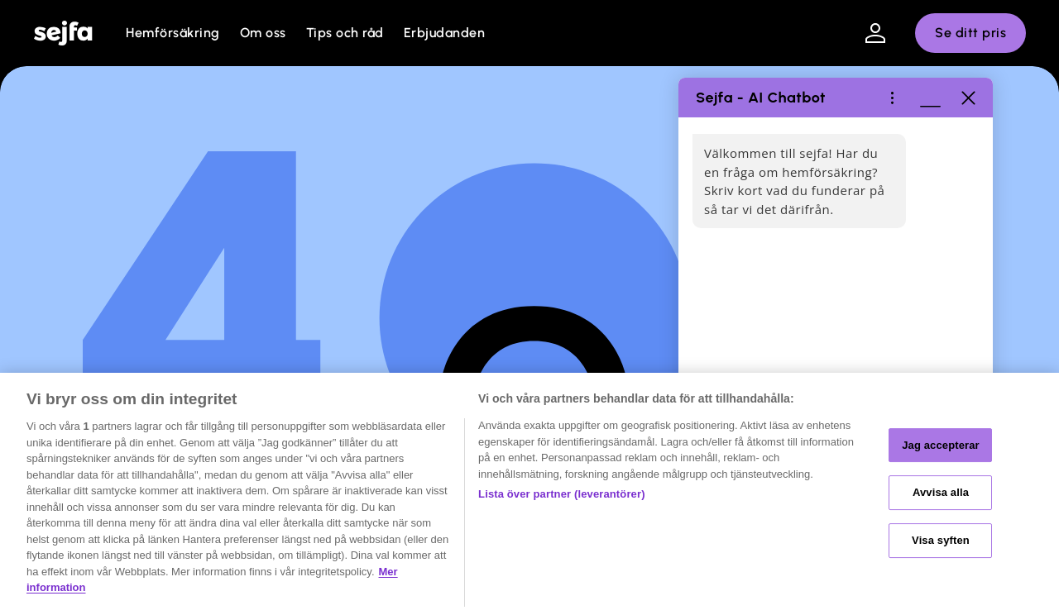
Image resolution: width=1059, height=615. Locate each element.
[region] (529, 494)
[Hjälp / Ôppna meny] (892, 97)
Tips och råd (345, 33)
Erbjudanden (445, 33)
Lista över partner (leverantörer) (561, 494)
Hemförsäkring (173, 33)
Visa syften (941, 540)
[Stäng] (968, 97)
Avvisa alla (941, 492)
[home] (63, 33)
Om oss (263, 33)
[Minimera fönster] (930, 97)
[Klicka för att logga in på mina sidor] (875, 33)
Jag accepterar (941, 445)
